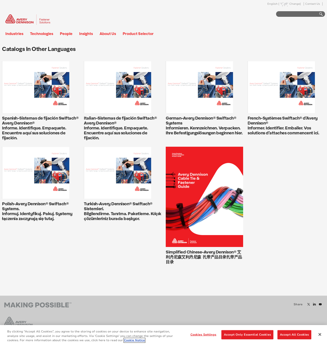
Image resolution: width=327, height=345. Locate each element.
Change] (295, 4)
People (66, 33)
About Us (108, 33)
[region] (163, 335)
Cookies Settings (203, 334)
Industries (14, 33)
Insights (86, 33)
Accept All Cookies (294, 334)
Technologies (41, 33)
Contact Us (312, 4)
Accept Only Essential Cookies (247, 334)
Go (319, 14)
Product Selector (138, 33)
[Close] (320, 334)
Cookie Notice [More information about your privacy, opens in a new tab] (134, 340)
